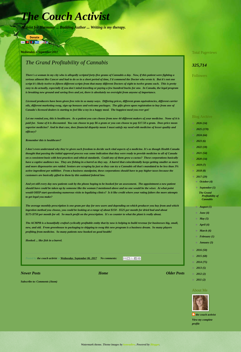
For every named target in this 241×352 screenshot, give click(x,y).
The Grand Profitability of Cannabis (67, 62)
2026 (199, 123)
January (205, 242)
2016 (199, 249)
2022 (199, 146)
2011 (199, 279)
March (204, 230)
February (205, 236)
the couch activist (206, 314)
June (203, 212)
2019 (199, 164)
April (203, 224)
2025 (199, 129)
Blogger (154, 344)
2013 (199, 267)
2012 (199, 273)
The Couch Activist (65, 16)
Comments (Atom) (46, 281)
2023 (199, 140)
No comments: (109, 258)
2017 (199, 176)
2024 (199, 135)
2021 (199, 152)
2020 (199, 158)
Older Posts (175, 273)
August (204, 206)
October (204, 181)
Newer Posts (30, 273)
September (206, 187)
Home (103, 273)
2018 (199, 170)
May (202, 218)
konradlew (129, 344)
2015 (199, 255)
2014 (199, 261)
